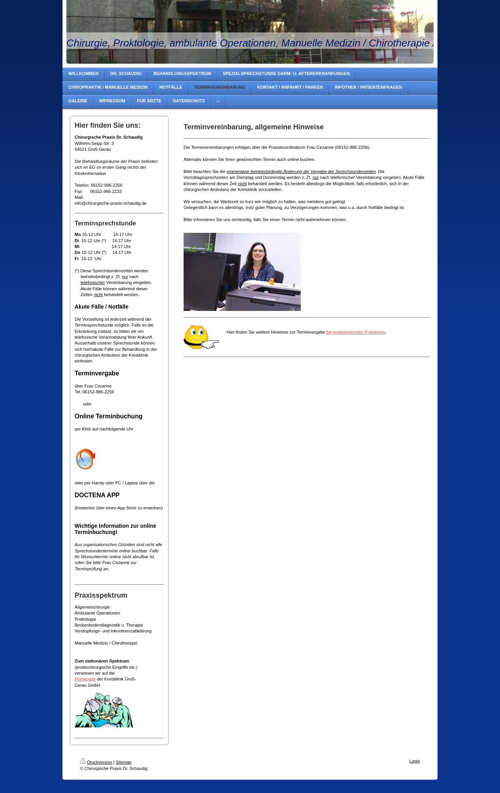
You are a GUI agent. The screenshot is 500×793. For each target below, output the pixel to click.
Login (414, 761)
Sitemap (123, 762)
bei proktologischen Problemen (355, 332)
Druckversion (96, 762)
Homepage (85, 679)
